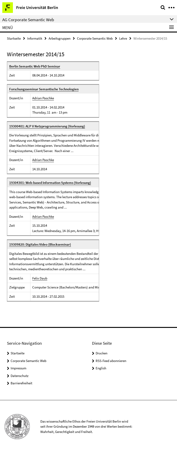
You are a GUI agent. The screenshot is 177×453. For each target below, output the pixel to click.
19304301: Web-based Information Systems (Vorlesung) (50, 182)
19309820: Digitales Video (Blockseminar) (40, 244)
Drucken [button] (101, 353)
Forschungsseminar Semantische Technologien (44, 89)
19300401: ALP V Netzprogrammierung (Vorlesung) (47, 126)
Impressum (18, 368)
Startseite (14, 38)
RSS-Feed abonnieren (111, 361)
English (101, 368)
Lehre (123, 38)
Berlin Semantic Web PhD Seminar (34, 66)
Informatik (34, 38)
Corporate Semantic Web (95, 38)
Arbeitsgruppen (60, 38)
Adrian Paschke (43, 98)
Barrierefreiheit (21, 383)
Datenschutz (19, 376)
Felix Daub (39, 278)
